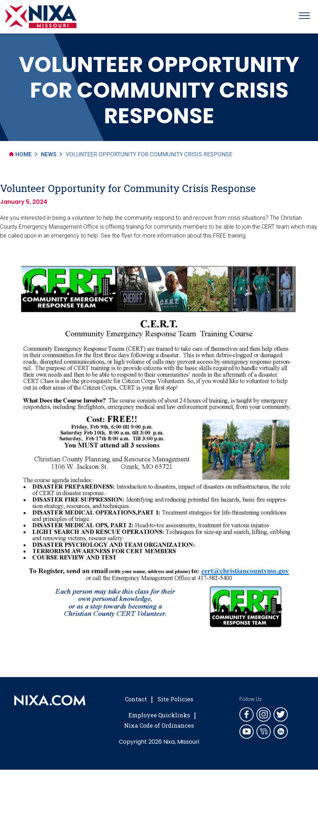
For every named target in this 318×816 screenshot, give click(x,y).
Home (20, 154)
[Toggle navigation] (304, 17)
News (49, 154)
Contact (136, 699)
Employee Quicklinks (159, 715)
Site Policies (175, 699)
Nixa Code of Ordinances (159, 725)
